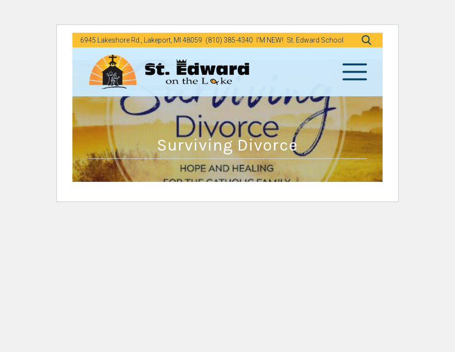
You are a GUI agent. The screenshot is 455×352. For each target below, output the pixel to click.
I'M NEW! (269, 40)
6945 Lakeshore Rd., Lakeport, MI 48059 (141, 40)
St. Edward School (315, 40)
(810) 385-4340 (229, 40)
